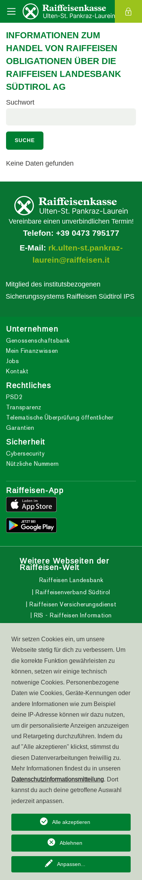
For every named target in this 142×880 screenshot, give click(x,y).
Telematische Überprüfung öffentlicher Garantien (60, 422)
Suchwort (20, 102)
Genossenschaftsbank (37, 340)
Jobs (12, 361)
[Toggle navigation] (11, 11)
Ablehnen (71, 843)
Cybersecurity (25, 453)
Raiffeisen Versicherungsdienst (71, 604)
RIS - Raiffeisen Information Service (72, 620)
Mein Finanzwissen (32, 350)
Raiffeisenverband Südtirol (72, 592)
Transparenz (24, 407)
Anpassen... (71, 864)
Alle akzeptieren (71, 822)
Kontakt (17, 371)
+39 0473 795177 (87, 233)
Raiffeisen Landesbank (71, 580)
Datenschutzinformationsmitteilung (57, 779)
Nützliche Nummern (32, 463)
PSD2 (14, 397)
